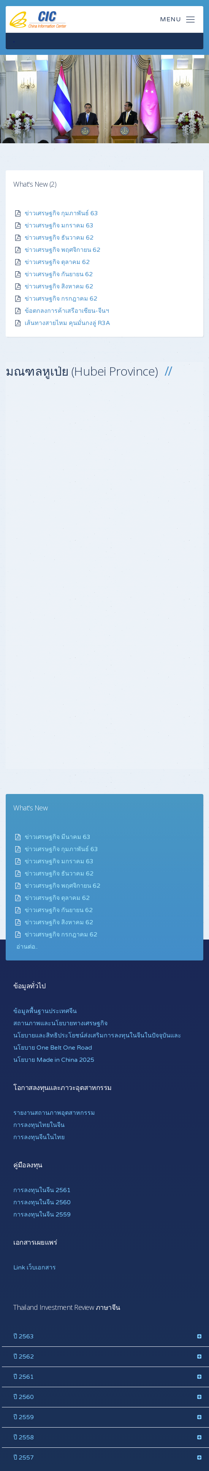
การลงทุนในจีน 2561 (42, 1190)
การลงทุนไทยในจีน (39, 1124)
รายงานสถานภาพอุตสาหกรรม (54, 1112)
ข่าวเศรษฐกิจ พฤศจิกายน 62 (62, 249)
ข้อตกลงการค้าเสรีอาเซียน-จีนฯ (67, 310)
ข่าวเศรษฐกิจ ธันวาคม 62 (59, 237)
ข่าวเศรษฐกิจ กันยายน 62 (59, 274)
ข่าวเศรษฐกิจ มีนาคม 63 (57, 836)
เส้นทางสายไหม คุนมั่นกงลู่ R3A (67, 323)
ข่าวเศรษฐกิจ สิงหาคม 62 (59, 286)
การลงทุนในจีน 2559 (42, 1214)
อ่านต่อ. (26, 946)
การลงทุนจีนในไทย (39, 1137)
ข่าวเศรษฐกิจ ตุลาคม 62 (57, 262)
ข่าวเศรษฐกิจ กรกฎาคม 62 (61, 298)
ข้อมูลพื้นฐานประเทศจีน (45, 1011)
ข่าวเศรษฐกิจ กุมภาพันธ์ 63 (61, 213)
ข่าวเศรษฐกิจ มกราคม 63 (59, 225)
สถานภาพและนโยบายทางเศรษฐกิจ (60, 1023)
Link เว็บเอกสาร (34, 1267)
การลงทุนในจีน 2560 (42, 1202)
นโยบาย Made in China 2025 (53, 1059)
